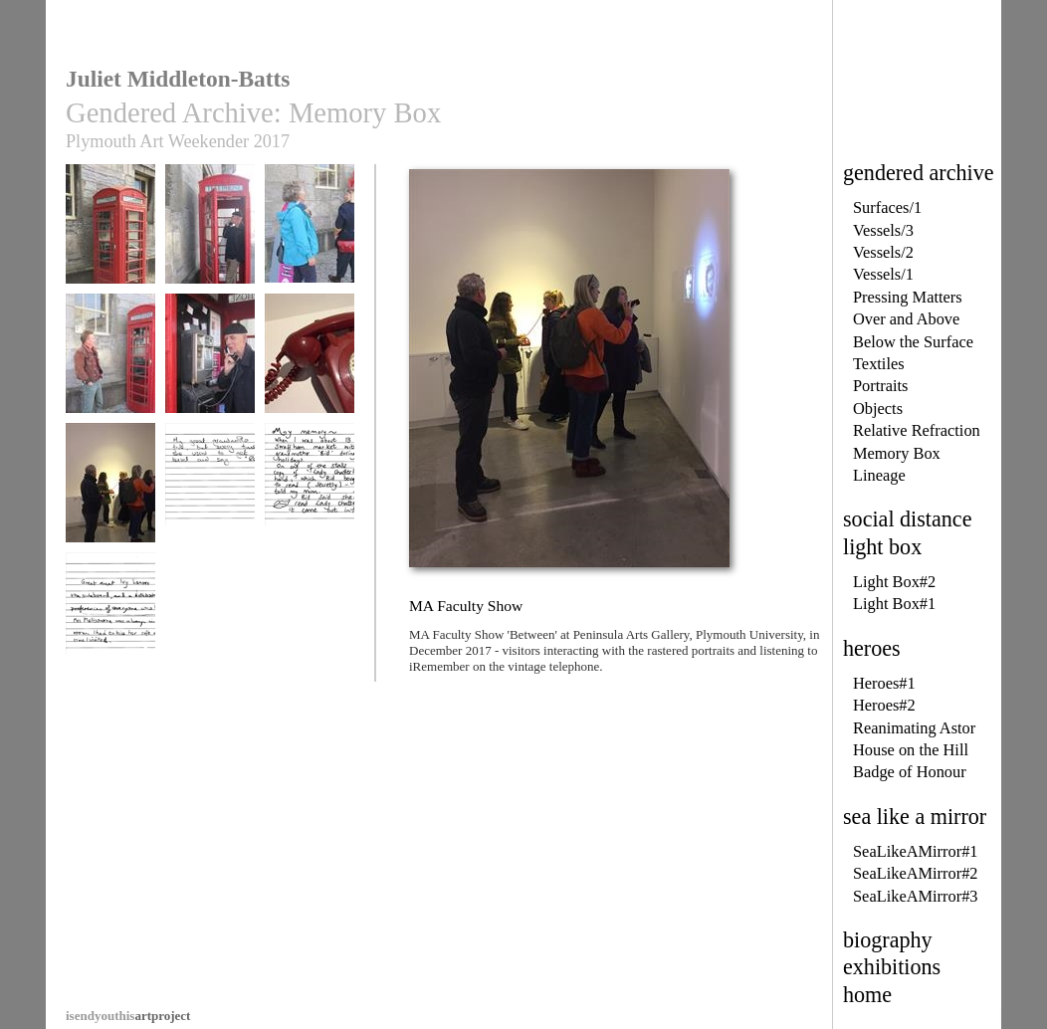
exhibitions (892, 966)
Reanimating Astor (914, 728)
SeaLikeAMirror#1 (915, 851)
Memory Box (897, 453)
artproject (128, 1015)
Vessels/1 (883, 274)
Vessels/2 (883, 252)
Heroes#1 (884, 683)
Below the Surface (913, 341)
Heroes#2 (884, 705)
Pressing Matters (907, 297)
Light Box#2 (894, 581)
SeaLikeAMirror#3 (915, 896)
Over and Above (906, 318)
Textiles (879, 363)
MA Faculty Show (110, 492)
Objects (878, 408)
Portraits (881, 385)
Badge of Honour (909, 771)
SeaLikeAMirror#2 (915, 873)
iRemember (110, 363)
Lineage (879, 475)
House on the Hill (910, 749)
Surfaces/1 (887, 207)
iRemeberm (110, 621)
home (867, 994)
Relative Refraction (916, 430)
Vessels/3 (883, 230)
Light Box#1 (894, 603)
